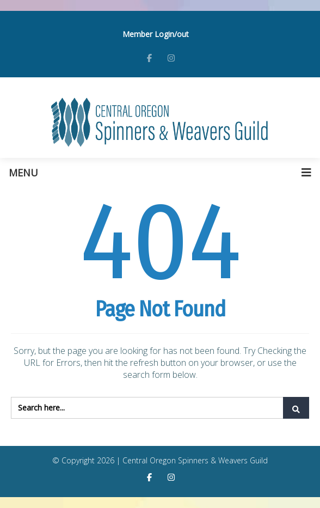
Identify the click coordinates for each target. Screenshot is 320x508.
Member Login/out (155, 34)
